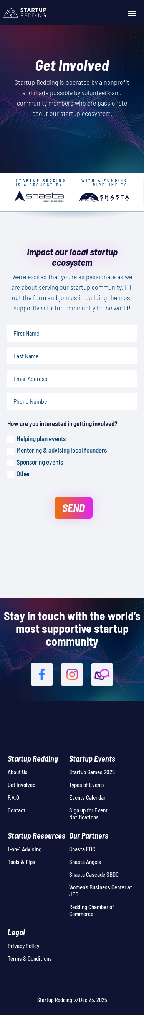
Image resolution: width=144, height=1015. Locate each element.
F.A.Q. (14, 797)
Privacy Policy (23, 945)
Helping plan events (36, 439)
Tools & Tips (21, 861)
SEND (73, 507)
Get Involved (21, 784)
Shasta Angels (85, 861)
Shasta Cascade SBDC (94, 874)
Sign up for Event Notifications (88, 813)
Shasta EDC (82, 849)
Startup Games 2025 (92, 771)
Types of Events (87, 784)
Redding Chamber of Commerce (91, 910)
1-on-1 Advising (24, 849)
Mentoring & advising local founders (57, 450)
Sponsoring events (35, 462)
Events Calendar (87, 797)
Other (18, 474)
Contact (16, 810)
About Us (18, 771)
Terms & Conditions (30, 958)
